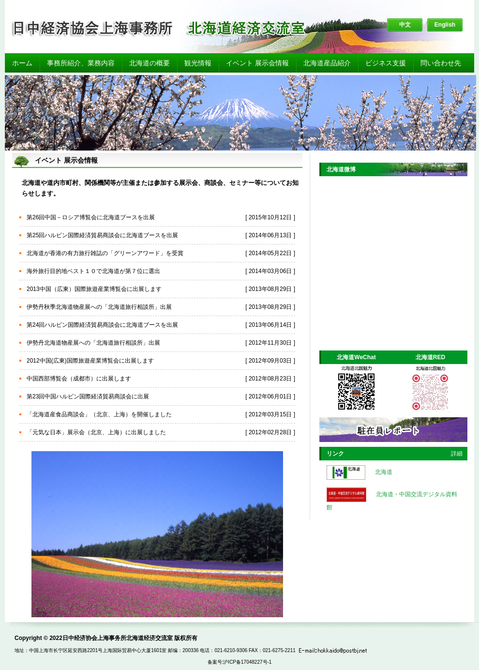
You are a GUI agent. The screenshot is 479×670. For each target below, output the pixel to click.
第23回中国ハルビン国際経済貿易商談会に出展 (88, 396)
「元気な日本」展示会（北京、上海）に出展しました (96, 432)
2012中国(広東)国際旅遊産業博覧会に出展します (90, 360)
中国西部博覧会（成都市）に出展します (79, 378)
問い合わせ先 (440, 63)
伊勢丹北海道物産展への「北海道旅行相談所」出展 (93, 342)
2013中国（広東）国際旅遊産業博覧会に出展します (94, 289)
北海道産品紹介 (327, 63)
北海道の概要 (149, 63)
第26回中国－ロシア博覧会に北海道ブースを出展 (91, 217)
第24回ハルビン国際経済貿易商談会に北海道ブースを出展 (102, 324)
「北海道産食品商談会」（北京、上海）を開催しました (99, 414)
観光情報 (197, 63)
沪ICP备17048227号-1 (247, 662)
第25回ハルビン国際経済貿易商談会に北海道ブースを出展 (102, 235)
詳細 (457, 453)
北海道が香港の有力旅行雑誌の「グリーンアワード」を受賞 (105, 253)
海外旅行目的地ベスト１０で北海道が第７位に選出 (93, 271)
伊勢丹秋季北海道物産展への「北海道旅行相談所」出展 (99, 307)
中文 (405, 24)
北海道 (383, 472)
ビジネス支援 (385, 63)
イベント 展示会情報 (257, 63)
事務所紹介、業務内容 (81, 63)
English (444, 24)
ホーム (22, 63)
